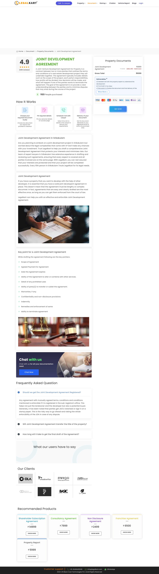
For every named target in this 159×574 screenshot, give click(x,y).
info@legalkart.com (95, 569)
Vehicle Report (124, 3)
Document (92, 3)
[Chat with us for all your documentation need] (55, 363)
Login (141, 3)
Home (21, 51)
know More (32, 533)
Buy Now (118, 109)
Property (81, 3)
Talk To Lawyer (64, 3)
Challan (112, 3)
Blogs (134, 3)
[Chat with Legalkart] (110, 569)
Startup (103, 3)
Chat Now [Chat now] (29, 372)
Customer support (53, 569)
